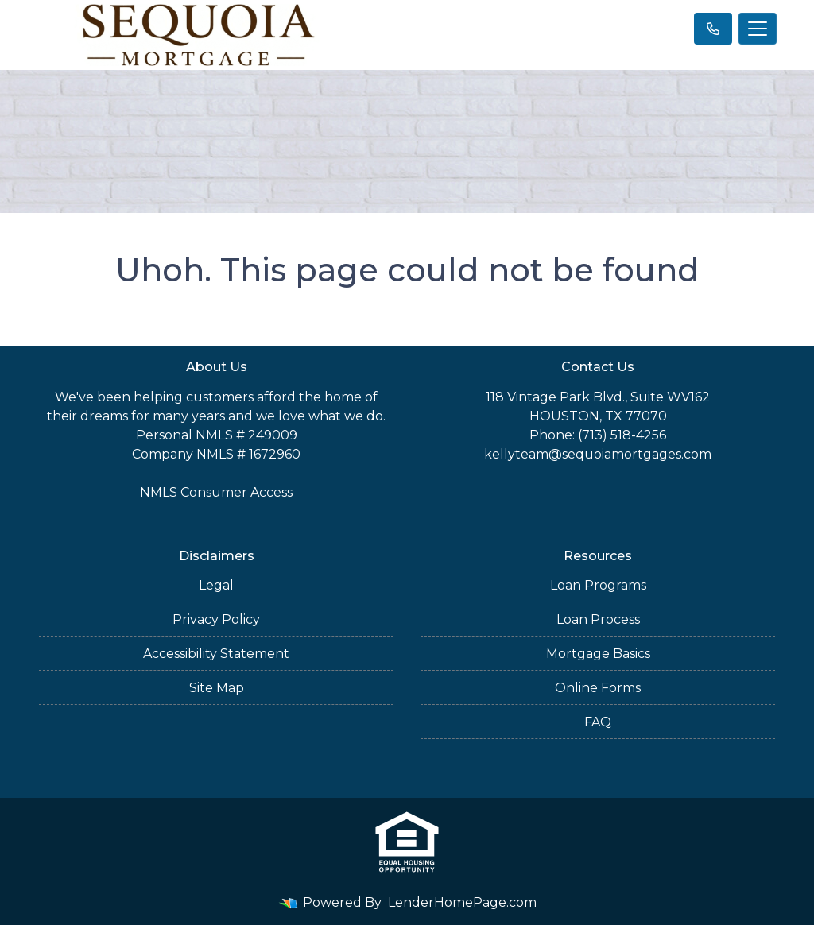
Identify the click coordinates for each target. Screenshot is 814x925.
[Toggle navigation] (757, 29)
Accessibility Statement (216, 653)
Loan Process (598, 619)
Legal (216, 585)
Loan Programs (598, 585)
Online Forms (598, 687)
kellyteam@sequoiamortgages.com (597, 454)
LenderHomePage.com (462, 902)
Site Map (216, 687)
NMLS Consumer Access (216, 492)
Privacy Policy (216, 619)
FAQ (597, 722)
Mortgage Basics (598, 653)
